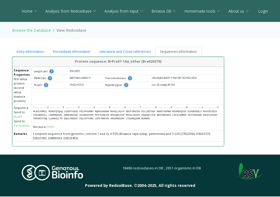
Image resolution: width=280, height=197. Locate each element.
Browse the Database (31, 30)
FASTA (50, 127)
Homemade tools (202, 11)
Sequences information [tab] (178, 51)
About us (238, 11)
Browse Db (163, 11)
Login (262, 11)
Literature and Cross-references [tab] (125, 51)
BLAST (18, 117)
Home (29, 11)
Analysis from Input (123, 11)
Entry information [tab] (30, 51)
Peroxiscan (22, 126)
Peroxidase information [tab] (71, 51)
